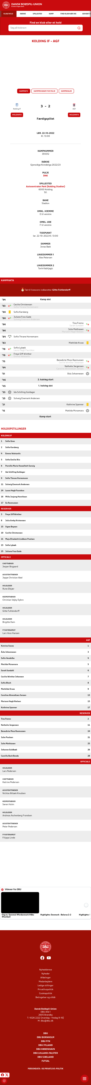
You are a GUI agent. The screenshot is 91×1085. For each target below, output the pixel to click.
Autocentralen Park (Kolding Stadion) (45, 187)
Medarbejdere (45, 981)
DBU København (45, 1049)
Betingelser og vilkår (46, 997)
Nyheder (45, 974)
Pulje (45, 173)
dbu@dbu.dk (47, 1021)
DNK (45, 176)
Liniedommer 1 (45, 255)
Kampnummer (46, 151)
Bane (46, 200)
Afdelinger (45, 977)
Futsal (45, 1061)
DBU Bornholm (45, 1037)
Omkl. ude (45, 222)
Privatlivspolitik (45, 989)
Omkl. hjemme (45, 211)
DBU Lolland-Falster (45, 1053)
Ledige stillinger (45, 985)
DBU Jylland (45, 1045)
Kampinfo (23, 91)
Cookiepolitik (45, 993)
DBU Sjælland (45, 1057)
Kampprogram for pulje (44, 91)
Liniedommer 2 (45, 266)
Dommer (45, 244)
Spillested (45, 184)
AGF (74, 109)
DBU (45, 1033)
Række (45, 162)
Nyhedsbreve (45, 970)
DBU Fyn (45, 1041)
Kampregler (66, 91)
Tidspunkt (46, 233)
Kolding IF (17, 109)
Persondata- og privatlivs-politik (45, 1068)
